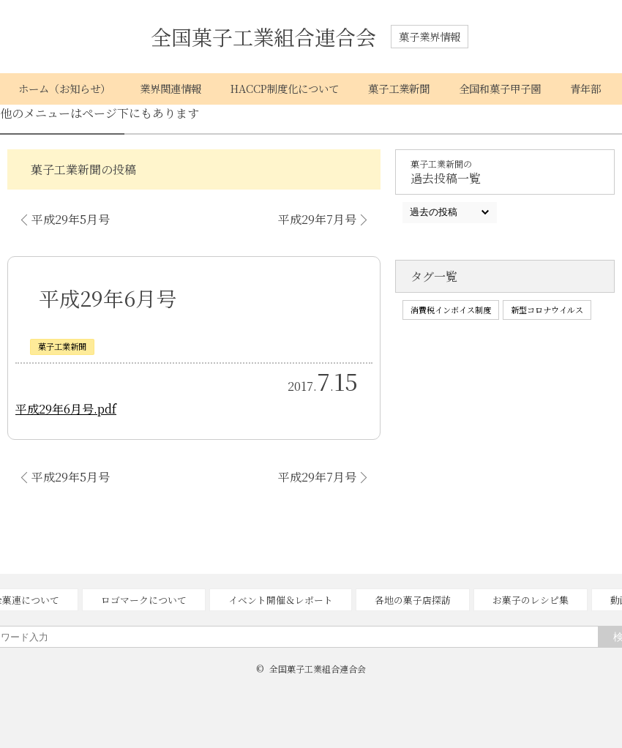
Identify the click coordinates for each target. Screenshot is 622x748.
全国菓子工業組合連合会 (263, 36)
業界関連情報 (170, 88)
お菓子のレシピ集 (530, 600)
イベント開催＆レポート (280, 600)
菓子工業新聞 (399, 88)
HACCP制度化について (285, 88)
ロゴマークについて (144, 600)
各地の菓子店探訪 (413, 600)
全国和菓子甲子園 (500, 88)
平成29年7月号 (317, 219)
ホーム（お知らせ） (64, 88)
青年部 (585, 88)
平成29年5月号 (70, 219)
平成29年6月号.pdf (65, 408)
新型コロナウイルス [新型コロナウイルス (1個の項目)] (547, 309)
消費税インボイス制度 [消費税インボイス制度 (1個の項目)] (451, 309)
